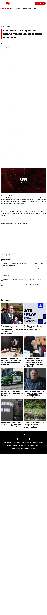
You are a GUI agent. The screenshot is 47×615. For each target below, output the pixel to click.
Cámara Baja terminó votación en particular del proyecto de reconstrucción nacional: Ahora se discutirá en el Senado (23, 280)
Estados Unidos (27, 9)
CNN (5, 43)
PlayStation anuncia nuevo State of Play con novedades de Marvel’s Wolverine (24, 269)
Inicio (2, 26)
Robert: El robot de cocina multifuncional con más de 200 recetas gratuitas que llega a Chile (24, 274)
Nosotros (18, 442)
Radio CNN (40, 3)
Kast (35, 9)
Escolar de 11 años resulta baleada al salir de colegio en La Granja (20, 285)
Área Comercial (7, 442)
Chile (11, 9)
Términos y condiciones (38, 442)
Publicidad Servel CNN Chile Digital (15, 445)
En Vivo (13, 442)
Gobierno (17, 9)
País (8, 26)
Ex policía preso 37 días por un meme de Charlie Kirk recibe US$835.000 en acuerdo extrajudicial (34, 394)
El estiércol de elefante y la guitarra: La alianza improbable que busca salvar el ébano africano (34, 425)
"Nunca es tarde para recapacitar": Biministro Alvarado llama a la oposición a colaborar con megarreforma (23, 264)
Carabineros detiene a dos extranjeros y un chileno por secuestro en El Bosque (11, 424)
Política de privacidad (26, 442)
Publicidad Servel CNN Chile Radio (32, 445)
